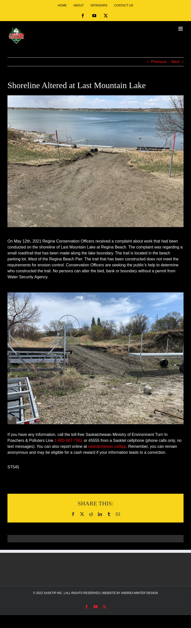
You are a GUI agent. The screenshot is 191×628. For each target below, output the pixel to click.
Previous (158, 62)
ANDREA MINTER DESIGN (139, 593)
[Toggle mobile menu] (181, 28)
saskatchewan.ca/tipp (107, 446)
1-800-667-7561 (68, 440)
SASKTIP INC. (53, 593)
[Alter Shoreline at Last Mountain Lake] (95, 161)
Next (175, 62)
